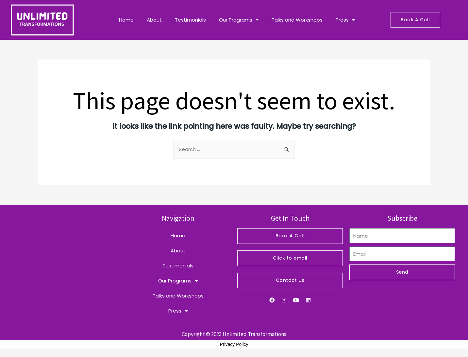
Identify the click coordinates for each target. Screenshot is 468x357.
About (154, 19)
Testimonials (190, 19)
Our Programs (239, 20)
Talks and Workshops (297, 19)
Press (345, 20)
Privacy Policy (234, 344)
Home (126, 19)
